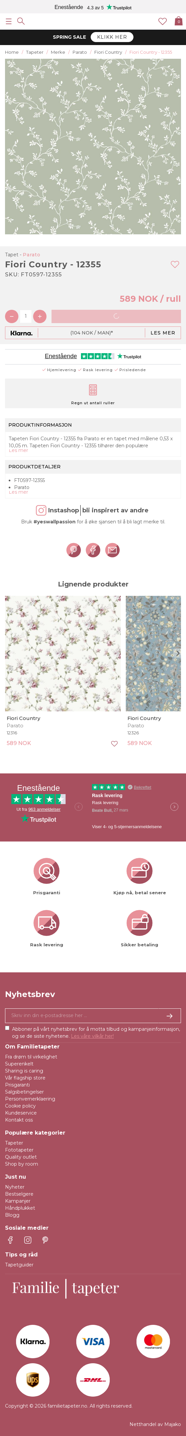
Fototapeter (19, 1150)
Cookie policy (20, 1106)
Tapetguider (19, 1265)
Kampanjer (17, 1201)
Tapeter (14, 1143)
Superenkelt (19, 1064)
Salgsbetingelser (24, 1092)
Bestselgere (19, 1194)
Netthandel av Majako (155, 1424)
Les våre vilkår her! (92, 1036)
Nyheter (14, 1187)
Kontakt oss (19, 1120)
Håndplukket (20, 1208)
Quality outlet (21, 1157)
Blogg (12, 1215)
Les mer (163, 333)
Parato (31, 255)
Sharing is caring (24, 1071)
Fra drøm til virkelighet (31, 1057)
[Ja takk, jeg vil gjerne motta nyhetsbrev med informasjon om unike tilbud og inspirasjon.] (93, 1015)
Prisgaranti (17, 1085)
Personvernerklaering (30, 1099)
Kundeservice (21, 1113)
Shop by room (21, 1164)
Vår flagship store (25, 1078)
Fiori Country (23, 718)
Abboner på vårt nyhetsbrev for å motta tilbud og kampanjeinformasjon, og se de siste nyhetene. (96, 1032)
